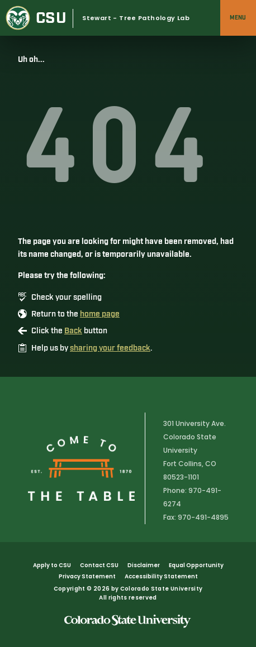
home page (100, 314)
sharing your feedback (110, 348)
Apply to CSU (52, 565)
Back (73, 331)
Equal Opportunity (196, 565)
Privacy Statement (87, 576)
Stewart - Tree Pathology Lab (135, 17)
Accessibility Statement (161, 576)
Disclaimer (143, 565)
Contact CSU (99, 565)
